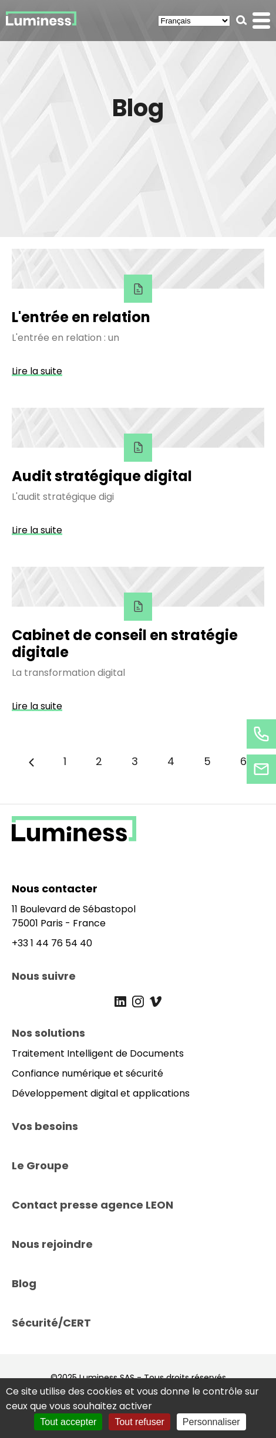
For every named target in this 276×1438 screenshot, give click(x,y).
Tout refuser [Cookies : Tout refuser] (139, 1422)
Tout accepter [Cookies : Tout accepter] (68, 1422)
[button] (241, 20)
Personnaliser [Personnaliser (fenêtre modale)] (211, 1422)
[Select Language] (194, 20)
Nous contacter (54, 888)
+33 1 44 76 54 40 (52, 943)
